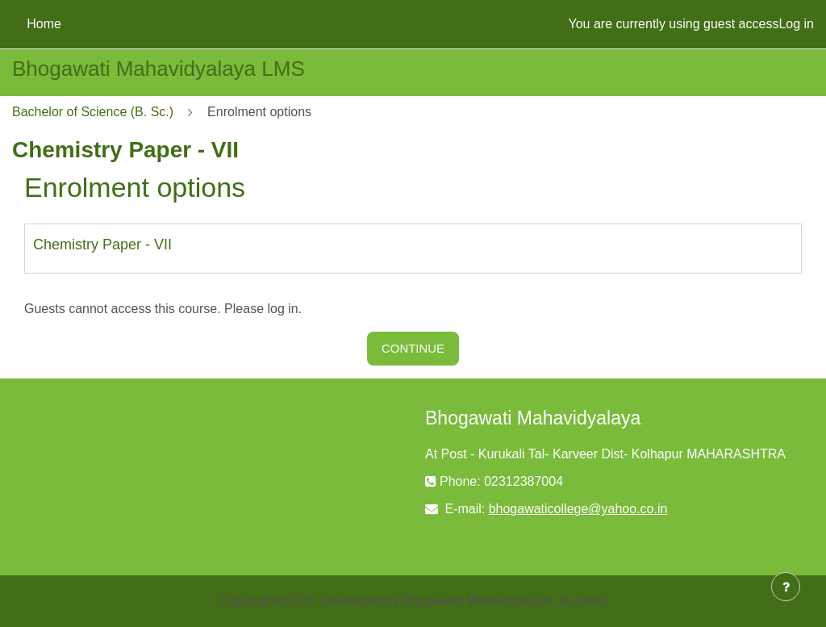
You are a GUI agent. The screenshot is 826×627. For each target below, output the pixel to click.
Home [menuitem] (44, 24)
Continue (413, 348)
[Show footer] (785, 586)
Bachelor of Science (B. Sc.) (92, 112)
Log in (796, 24)
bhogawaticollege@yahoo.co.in (578, 509)
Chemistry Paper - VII (102, 244)
